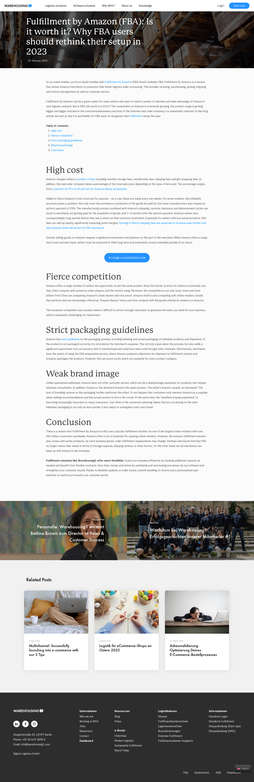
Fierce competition (62, 135)
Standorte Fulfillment (221, 721)
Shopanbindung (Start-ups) (225, 726)
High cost (56, 130)
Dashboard (86, 740)
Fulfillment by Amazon (118, 82)
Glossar (162, 716)
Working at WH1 (89, 721)
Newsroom (86, 731)
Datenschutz (201, 772)
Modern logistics (124, 740)
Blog (117, 716)
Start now (239, 5)
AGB (218, 772)
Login (220, 5)
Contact (84, 736)
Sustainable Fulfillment (128, 745)
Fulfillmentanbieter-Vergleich (175, 740)
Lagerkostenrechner (170, 726)
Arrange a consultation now (127, 257)
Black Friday (122, 750)
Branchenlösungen (169, 731)
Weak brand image (62, 145)
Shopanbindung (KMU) (222, 731)
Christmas (120, 735)
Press (118, 721)
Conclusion (57, 150)
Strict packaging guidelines (66, 140)
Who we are (86, 716)
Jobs (82, 726)
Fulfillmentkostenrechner (173, 721)
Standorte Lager (218, 716)
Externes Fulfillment (170, 736)
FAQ (185, 772)
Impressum (234, 772)
